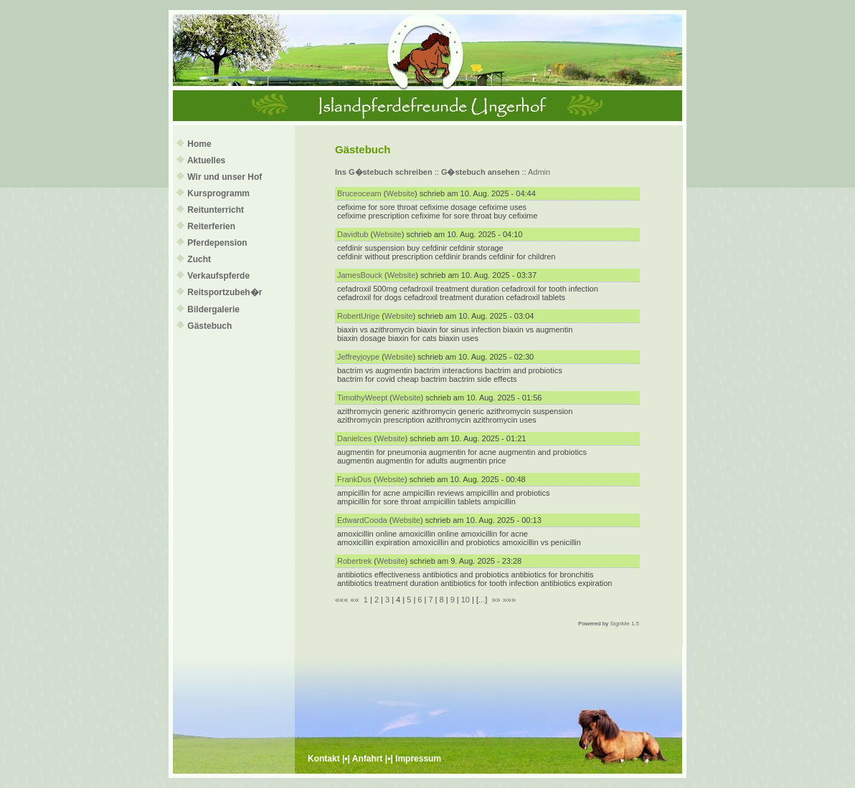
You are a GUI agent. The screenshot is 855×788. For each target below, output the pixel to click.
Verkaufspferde (218, 276)
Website (401, 193)
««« (341, 599)
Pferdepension (217, 243)
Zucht (199, 259)
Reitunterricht (215, 210)
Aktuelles (206, 160)
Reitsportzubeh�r (224, 292)
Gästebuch (209, 326)
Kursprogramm (218, 193)
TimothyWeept (362, 397)
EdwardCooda (362, 520)
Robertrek (354, 561)
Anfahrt (367, 759)
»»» (509, 599)
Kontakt (324, 759)
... (481, 599)
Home (199, 144)
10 (465, 599)
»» (495, 599)
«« (354, 599)
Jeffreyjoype (358, 356)
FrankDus (354, 479)
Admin (539, 172)
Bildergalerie (213, 309)
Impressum (418, 759)
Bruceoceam (359, 193)
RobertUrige (358, 316)
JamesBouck (359, 275)
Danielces (354, 438)
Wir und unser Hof (224, 177)
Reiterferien (211, 226)
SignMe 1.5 (624, 623)
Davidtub (352, 234)
